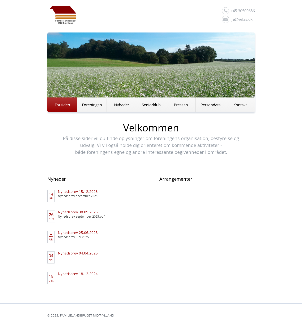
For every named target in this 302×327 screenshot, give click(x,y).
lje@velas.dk (242, 19)
